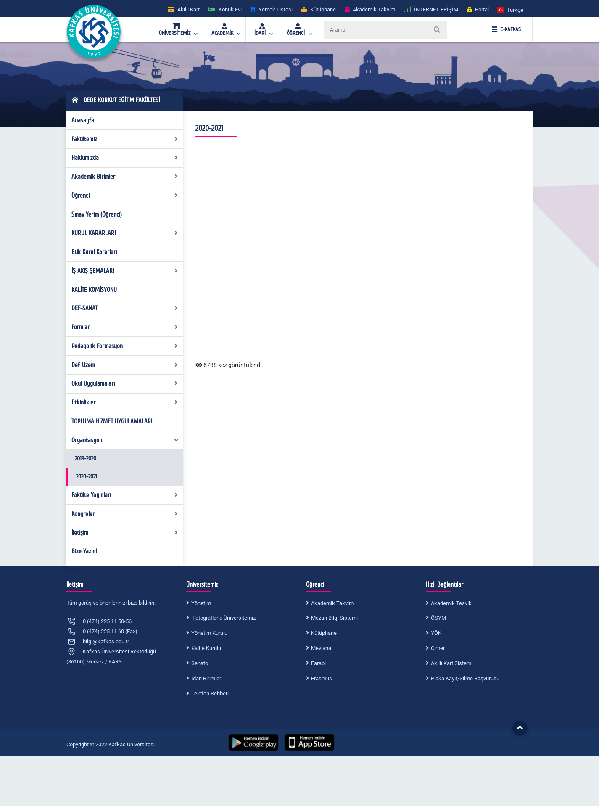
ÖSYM (438, 618)
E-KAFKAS (506, 29)
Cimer (438, 648)
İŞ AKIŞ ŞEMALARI (124, 271)
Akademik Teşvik (451, 603)
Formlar (124, 327)
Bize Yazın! (84, 551)
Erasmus (321, 678)
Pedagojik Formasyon (124, 346)
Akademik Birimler (124, 176)
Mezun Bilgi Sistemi (334, 618)
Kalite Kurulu (206, 648)
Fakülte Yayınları (124, 495)
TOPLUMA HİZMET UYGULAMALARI (111, 421)
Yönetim (201, 603)
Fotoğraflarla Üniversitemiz (223, 618)
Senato (199, 663)
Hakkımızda (124, 157)
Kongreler (124, 514)
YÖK (436, 633)
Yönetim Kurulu (209, 633)
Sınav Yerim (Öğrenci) (96, 214)
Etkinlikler (124, 402)
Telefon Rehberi (210, 693)
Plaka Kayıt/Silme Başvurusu (465, 678)
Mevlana (321, 648)
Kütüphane (324, 633)
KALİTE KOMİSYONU (94, 289)
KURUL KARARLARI (124, 233)
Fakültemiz (124, 139)
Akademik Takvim (332, 603)
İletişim (124, 532)
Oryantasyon (125, 440)
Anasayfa (82, 120)
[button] (510, 9)
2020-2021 (86, 476)
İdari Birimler (206, 678)
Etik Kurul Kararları (94, 252)
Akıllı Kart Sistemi (451, 663)
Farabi (318, 663)
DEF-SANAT (124, 308)
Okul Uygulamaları (124, 383)
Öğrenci (124, 195)
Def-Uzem (124, 365)
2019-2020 (85, 458)
